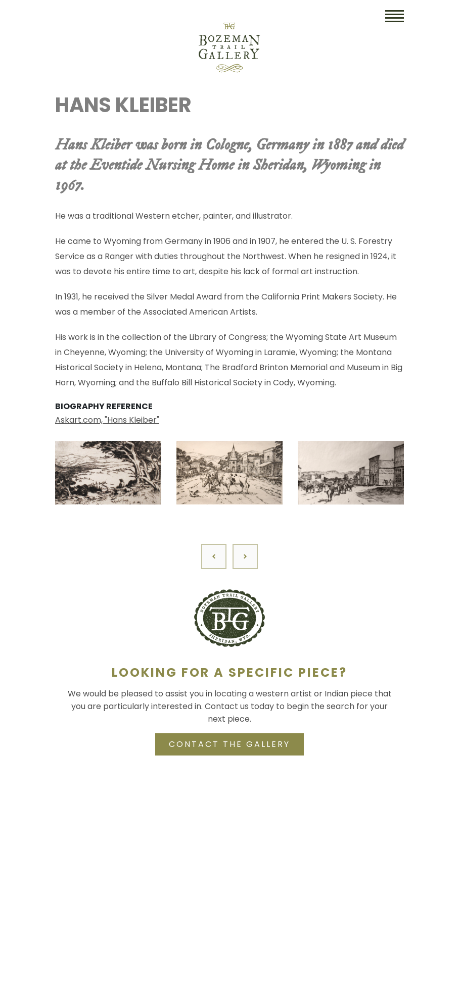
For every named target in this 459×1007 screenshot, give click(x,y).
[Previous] (213, 556)
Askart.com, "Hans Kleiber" (107, 420)
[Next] (245, 556)
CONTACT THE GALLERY (229, 744)
